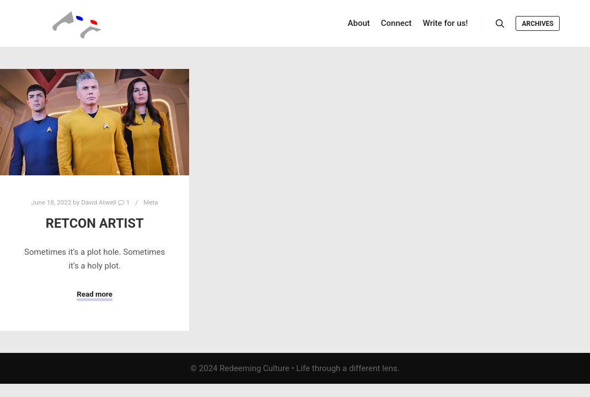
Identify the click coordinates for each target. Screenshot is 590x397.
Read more (94, 294)
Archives (538, 24)
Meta (150, 202)
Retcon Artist (95, 223)
